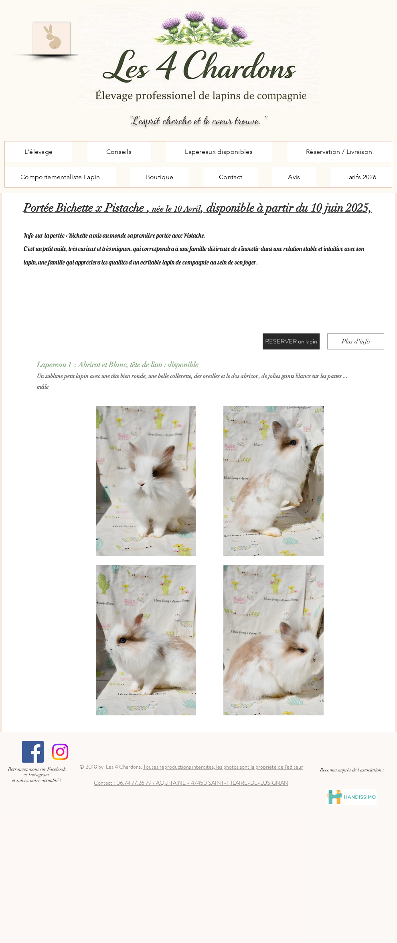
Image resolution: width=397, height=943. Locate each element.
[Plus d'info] (355, 341)
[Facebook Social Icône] (33, 752)
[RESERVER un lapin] (291, 341)
